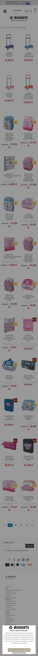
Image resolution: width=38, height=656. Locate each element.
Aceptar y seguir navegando (19, 650)
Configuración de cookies (19, 652)
